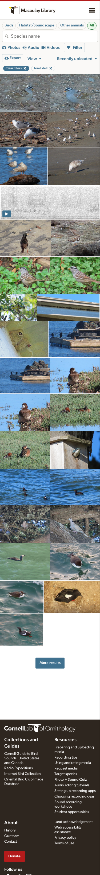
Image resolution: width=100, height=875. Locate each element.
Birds (9, 25)
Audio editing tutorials (71, 785)
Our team (11, 836)
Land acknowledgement (73, 822)
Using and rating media (72, 763)
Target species (65, 774)
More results (50, 663)
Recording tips (65, 757)
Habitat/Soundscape (36, 25)
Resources (65, 739)
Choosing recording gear (74, 796)
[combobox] (54, 36)
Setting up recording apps (75, 791)
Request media (66, 768)
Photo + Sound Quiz (70, 780)
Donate (14, 856)
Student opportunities (71, 812)
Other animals (72, 25)
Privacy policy (65, 837)
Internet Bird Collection (22, 774)
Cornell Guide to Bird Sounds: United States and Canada (21, 758)
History (10, 830)
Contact (10, 841)
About (11, 823)
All (92, 25)
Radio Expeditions (18, 768)
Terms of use (64, 843)
